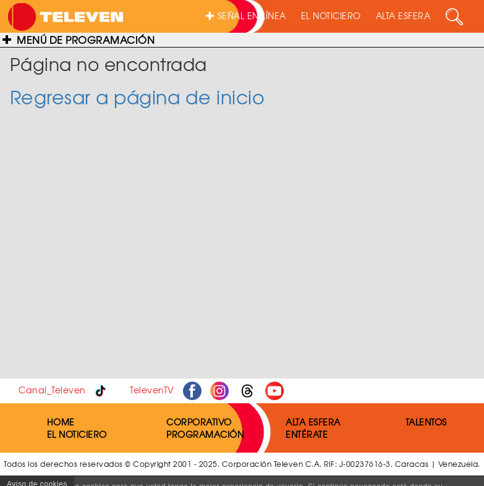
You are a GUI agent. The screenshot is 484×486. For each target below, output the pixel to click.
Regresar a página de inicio (137, 97)
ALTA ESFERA (403, 15)
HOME (61, 422)
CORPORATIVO (199, 422)
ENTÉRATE (307, 434)
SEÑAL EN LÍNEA (246, 15)
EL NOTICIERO (331, 15)
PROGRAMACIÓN (205, 434)
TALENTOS (426, 422)
